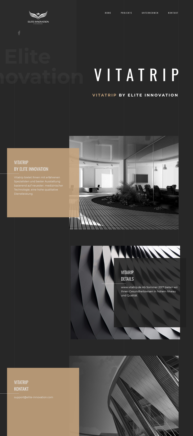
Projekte (126, 13)
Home (108, 13)
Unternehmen (150, 13)
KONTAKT (173, 13)
